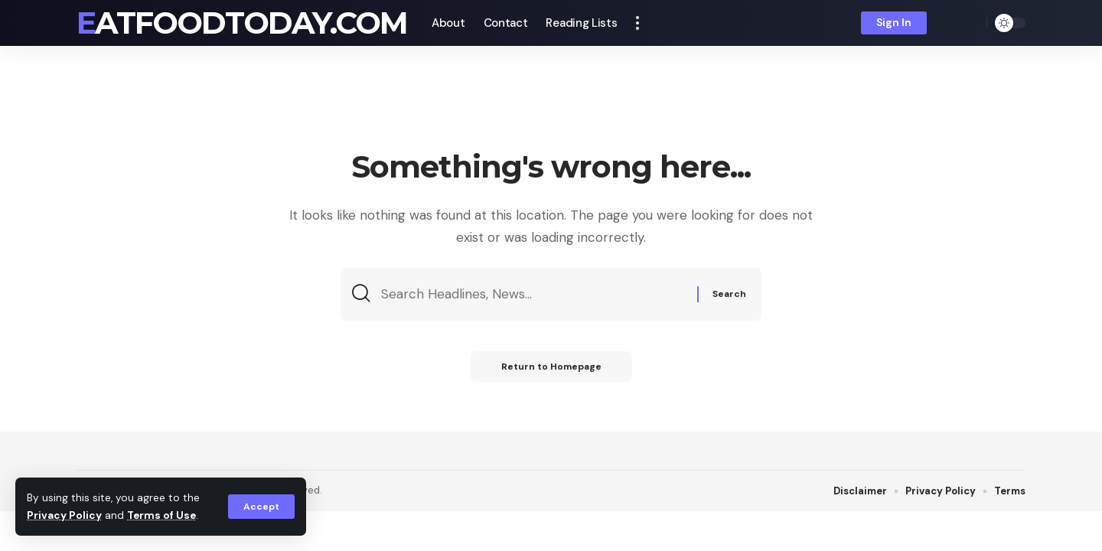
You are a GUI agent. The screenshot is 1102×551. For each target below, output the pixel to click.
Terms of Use (161, 515)
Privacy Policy (64, 515)
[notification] (949, 23)
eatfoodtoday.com (242, 23)
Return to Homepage (551, 366)
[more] (637, 23)
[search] (971, 23)
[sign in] (894, 22)
